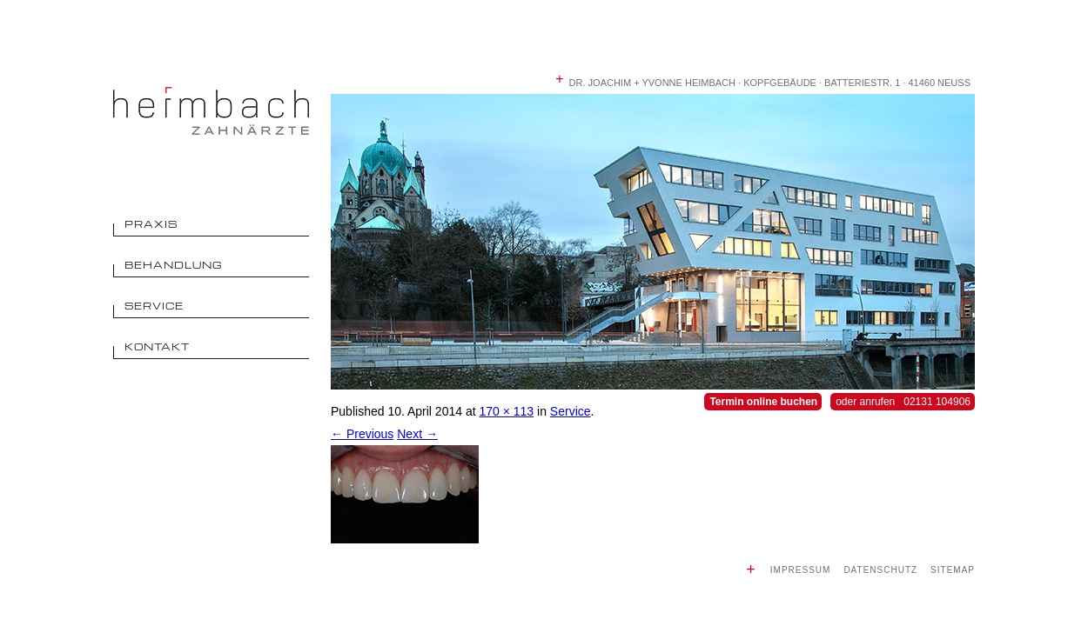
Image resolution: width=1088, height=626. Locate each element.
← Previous (362, 434)
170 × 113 (506, 411)
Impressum (800, 570)
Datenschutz (880, 570)
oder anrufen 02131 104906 (903, 402)
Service (154, 305)
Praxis (151, 223)
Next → (417, 434)
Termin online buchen (763, 402)
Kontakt (157, 346)
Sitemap (952, 570)
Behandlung (173, 264)
